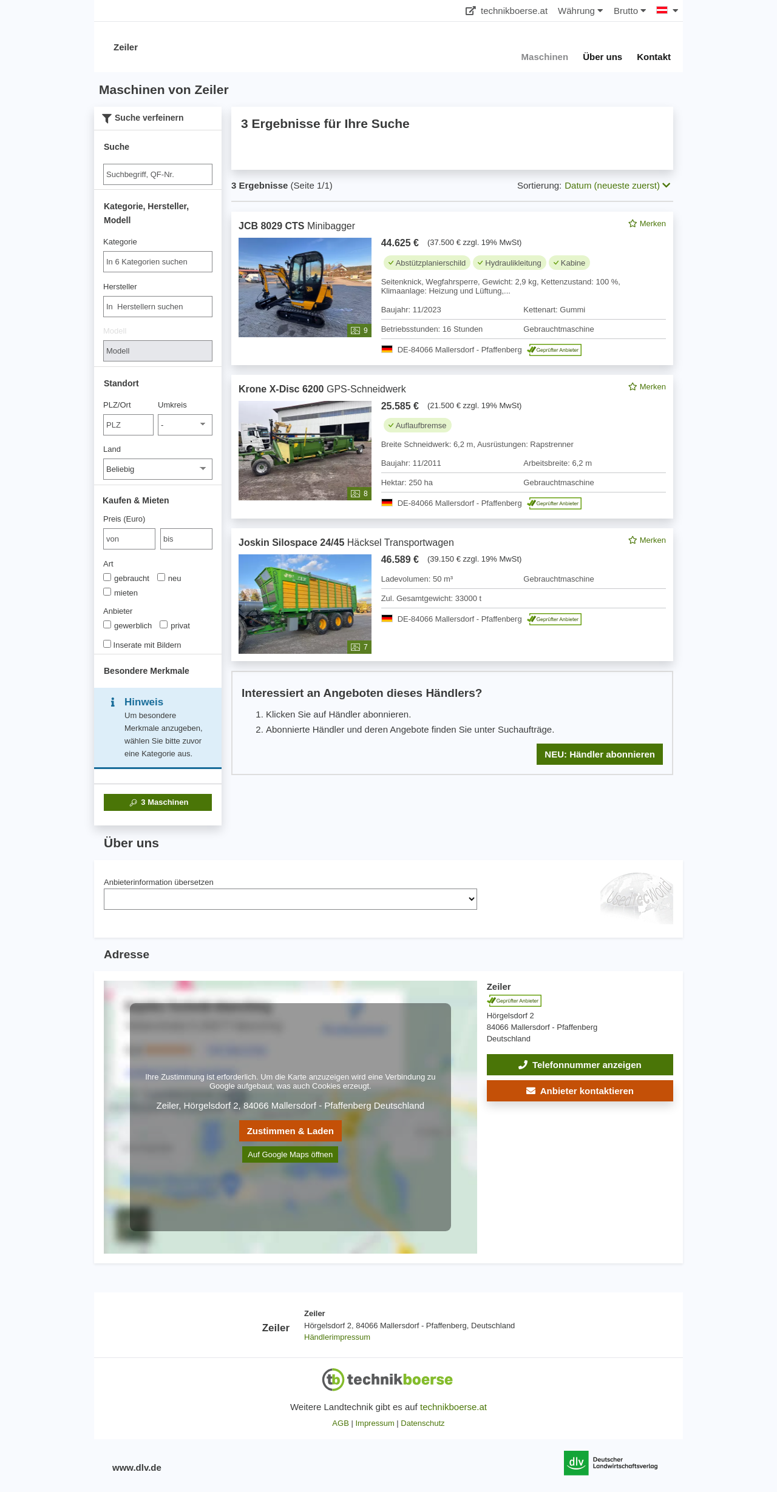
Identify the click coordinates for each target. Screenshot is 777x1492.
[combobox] (157, 261)
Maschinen (158, 802)
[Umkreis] (185, 424)
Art (108, 563)
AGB (340, 1423)
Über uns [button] (602, 57)
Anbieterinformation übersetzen (159, 882)
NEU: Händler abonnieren (600, 754)
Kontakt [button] (654, 57)
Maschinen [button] (545, 57)
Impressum (374, 1423)
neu (169, 578)
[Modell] (157, 350)
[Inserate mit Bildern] (107, 644)
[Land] (157, 469)
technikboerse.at (507, 10)
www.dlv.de (136, 1467)
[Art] (107, 577)
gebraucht (126, 578)
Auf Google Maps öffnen (290, 1154)
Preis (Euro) (124, 518)
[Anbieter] (107, 624)
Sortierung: (539, 185)
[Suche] (157, 174)
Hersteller (120, 286)
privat (175, 625)
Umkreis (172, 404)
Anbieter (117, 611)
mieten (120, 592)
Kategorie (120, 241)
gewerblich (127, 625)
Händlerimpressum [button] (337, 1337)
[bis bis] (186, 538)
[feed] (452, 493)
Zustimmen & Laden (290, 1131)
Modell (114, 330)
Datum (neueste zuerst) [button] (617, 185)
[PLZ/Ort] (128, 424)
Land (112, 449)
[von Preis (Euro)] (129, 538)
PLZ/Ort (117, 404)
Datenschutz (422, 1423)
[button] (580, 1090)
